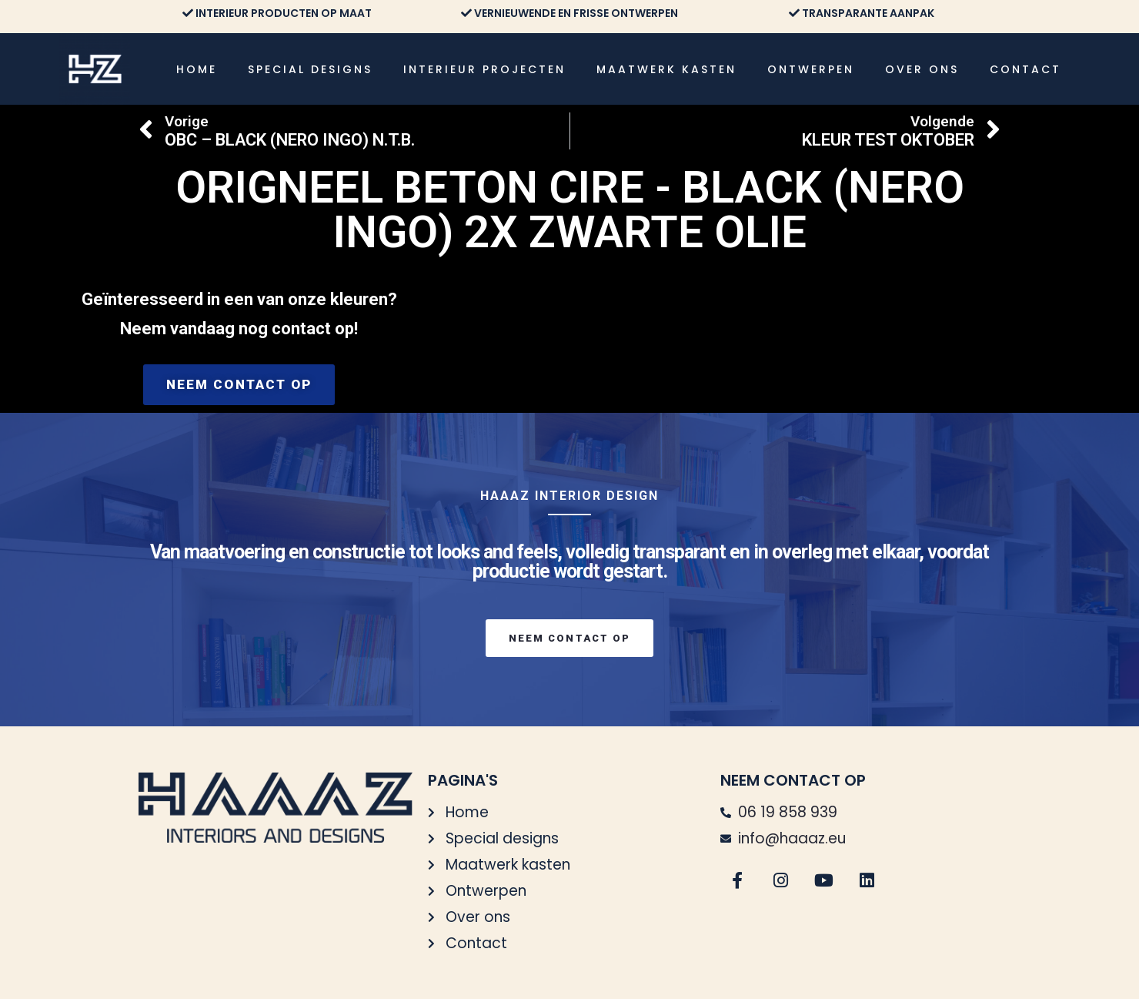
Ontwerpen (810, 69)
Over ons (922, 69)
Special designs (310, 69)
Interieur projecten (484, 69)
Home (196, 69)
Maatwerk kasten (666, 69)
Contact (1025, 69)
